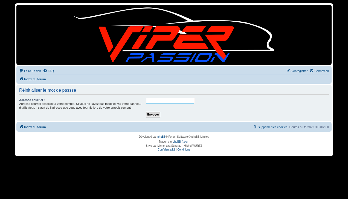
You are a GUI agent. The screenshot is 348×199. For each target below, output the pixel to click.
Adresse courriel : (32, 100)
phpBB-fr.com (181, 141)
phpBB (161, 136)
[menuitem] (30, 71)
